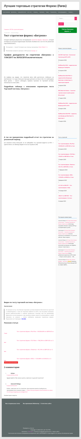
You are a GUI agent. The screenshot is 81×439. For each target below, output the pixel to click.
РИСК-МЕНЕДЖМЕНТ (62, 12)
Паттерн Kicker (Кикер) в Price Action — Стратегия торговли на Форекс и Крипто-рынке (67, 222)
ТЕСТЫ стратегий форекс (16, 29)
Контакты (24, 431)
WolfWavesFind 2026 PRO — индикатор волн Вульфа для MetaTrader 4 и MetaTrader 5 (67, 116)
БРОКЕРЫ (36, 12)
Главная (6, 29)
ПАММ (47, 12)
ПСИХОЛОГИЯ (53, 12)
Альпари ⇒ (34, 51)
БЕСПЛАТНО (13, 12)
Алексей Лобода (14, 32)
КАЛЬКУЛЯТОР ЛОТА (22, 12)
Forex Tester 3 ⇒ (43, 47)
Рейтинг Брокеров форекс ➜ (67, 30)
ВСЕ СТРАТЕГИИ (6, 12)
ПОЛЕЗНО (70, 12)
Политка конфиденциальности (42, 431)
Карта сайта (56, 431)
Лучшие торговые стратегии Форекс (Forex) (35, 6)
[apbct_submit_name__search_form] (61, 24)
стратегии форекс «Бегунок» (39, 40)
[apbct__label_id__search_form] (67, 21)
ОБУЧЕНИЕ (42, 12)
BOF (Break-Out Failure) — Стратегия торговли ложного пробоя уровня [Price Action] (66, 93)
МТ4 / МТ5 (30, 12)
